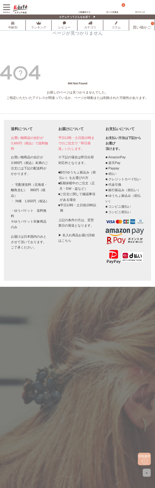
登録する (77, 325)
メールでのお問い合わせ (80, 354)
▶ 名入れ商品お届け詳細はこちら (76, 237)
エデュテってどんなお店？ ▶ (77, 17)
